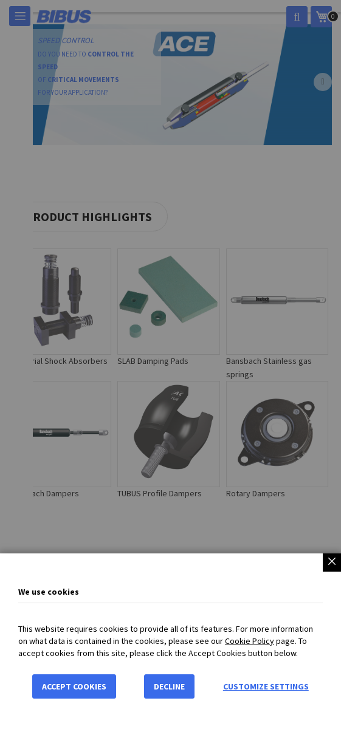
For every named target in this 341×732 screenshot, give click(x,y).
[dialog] (170, 366)
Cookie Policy (249, 640)
